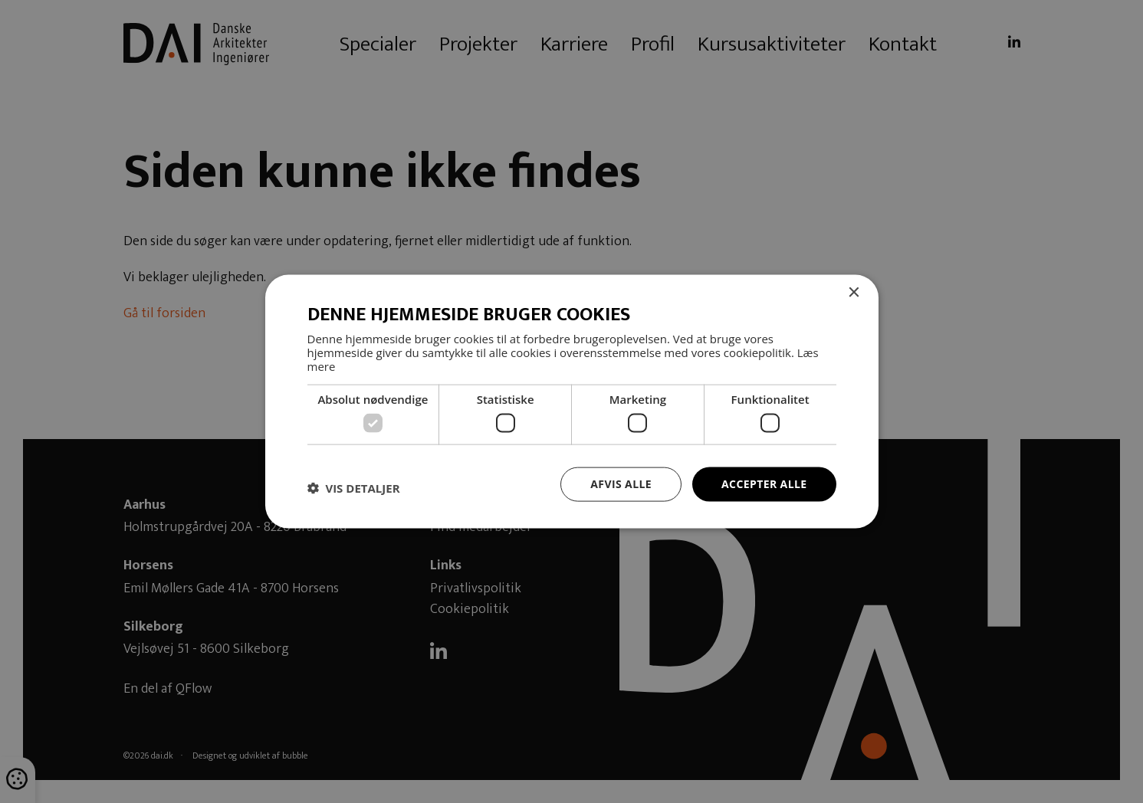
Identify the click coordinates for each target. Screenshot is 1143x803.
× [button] (853, 293)
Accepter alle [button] (763, 484)
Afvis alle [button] (621, 484)
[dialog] (571, 401)
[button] (353, 488)
